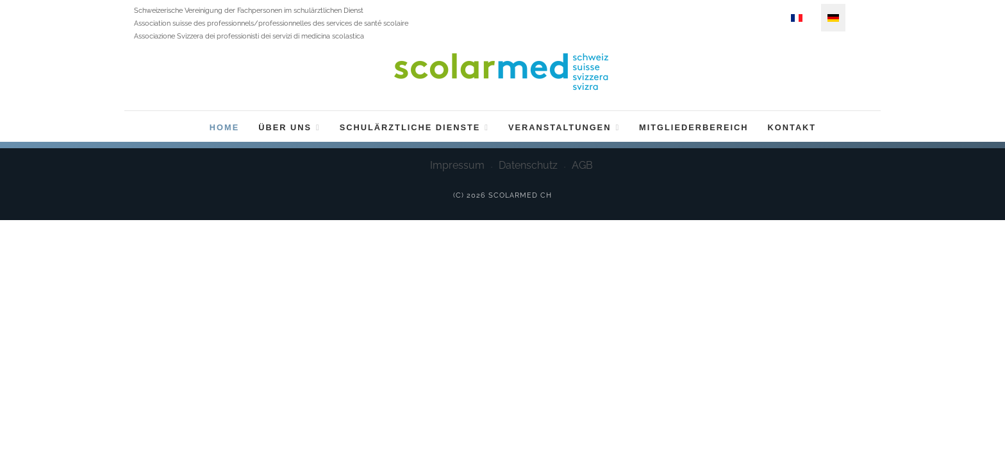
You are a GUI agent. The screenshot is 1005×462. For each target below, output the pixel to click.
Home (224, 127)
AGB (582, 165)
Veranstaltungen (564, 127)
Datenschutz (528, 165)
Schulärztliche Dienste (414, 127)
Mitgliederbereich (694, 127)
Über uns (289, 127)
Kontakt (792, 127)
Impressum (457, 165)
